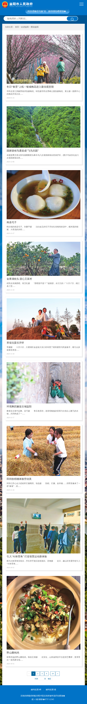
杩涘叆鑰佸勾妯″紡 (37, 11)
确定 (49, 679)
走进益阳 (25, 27)
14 (53, 674)
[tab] (81, 4)
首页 (17, 27)
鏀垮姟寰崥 (36, 690)
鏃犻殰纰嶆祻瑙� (57, 11)
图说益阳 (35, 27)
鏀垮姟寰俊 (51, 690)
